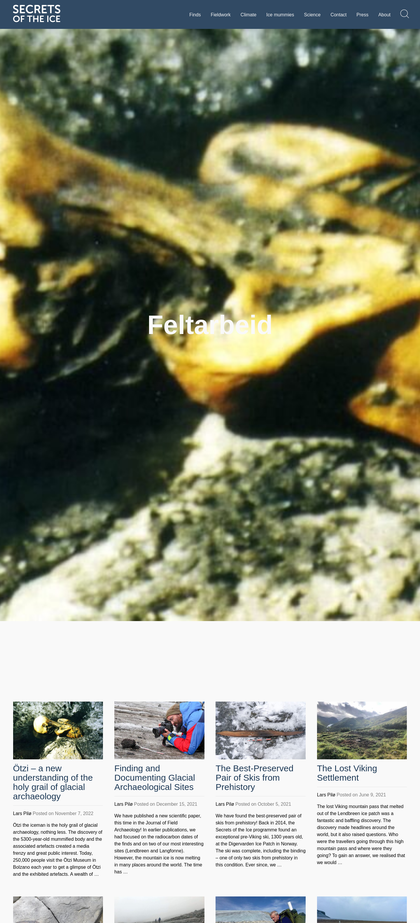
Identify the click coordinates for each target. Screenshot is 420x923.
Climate (248, 14)
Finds (195, 14)
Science (312, 14)
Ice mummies (280, 14)
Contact (338, 14)
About (384, 14)
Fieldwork (220, 14)
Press (362, 14)
